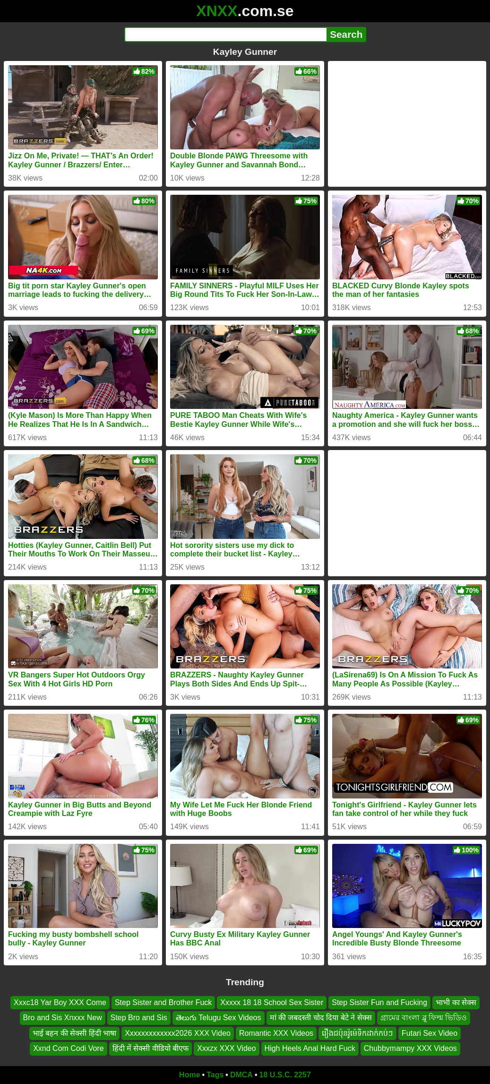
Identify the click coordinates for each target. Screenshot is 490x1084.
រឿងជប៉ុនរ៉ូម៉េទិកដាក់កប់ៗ (357, 1033)
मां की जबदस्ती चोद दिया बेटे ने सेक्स (321, 1018)
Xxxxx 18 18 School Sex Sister (271, 1002)
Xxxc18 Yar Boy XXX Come (60, 1002)
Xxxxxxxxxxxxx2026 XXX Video (178, 1033)
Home (189, 1075)
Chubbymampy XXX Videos (410, 1048)
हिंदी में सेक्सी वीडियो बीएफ (150, 1048)
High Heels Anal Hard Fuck (310, 1048)
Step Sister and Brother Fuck (163, 1002)
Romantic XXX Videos (276, 1033)
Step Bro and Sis (139, 1018)
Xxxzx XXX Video (226, 1048)
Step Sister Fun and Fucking (379, 1002)
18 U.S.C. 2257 (285, 1075)
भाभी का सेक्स (456, 1002)
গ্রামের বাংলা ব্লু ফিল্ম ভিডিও (423, 1018)
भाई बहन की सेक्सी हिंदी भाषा (74, 1033)
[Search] (225, 34)
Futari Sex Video (429, 1033)
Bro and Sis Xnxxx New (62, 1018)
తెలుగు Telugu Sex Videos (218, 1018)
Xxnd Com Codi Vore (68, 1048)
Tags (215, 1075)
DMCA (241, 1075)
